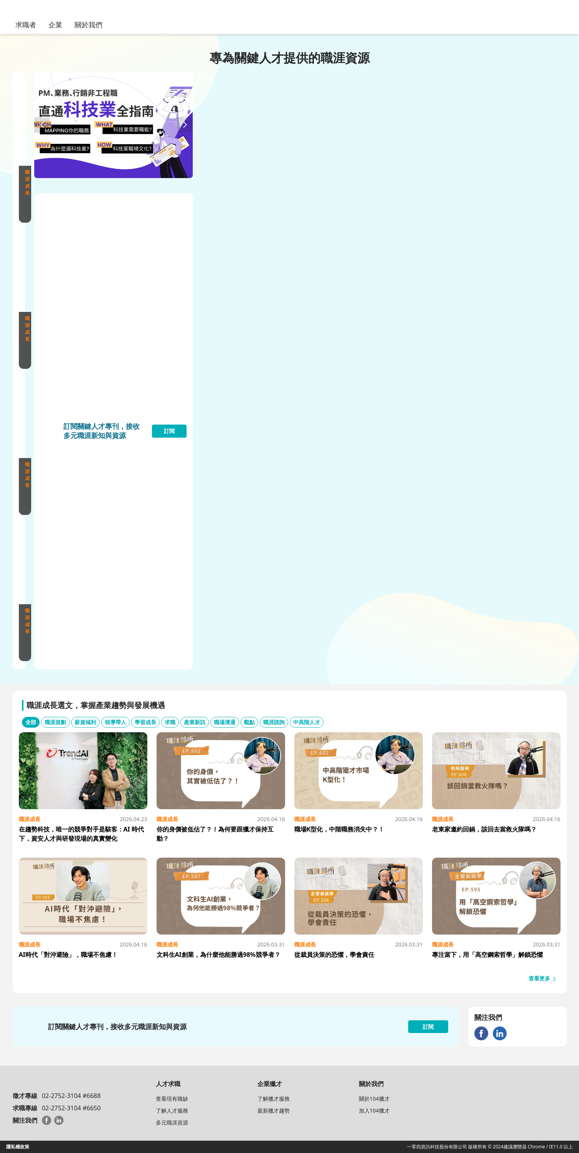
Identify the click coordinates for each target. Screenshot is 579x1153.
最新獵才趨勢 (273, 1110)
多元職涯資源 (172, 1122)
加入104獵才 (374, 1110)
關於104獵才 (374, 1098)
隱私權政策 (17, 1146)
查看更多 (543, 978)
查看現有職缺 (172, 1098)
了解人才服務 (172, 1110)
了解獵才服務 (273, 1098)
